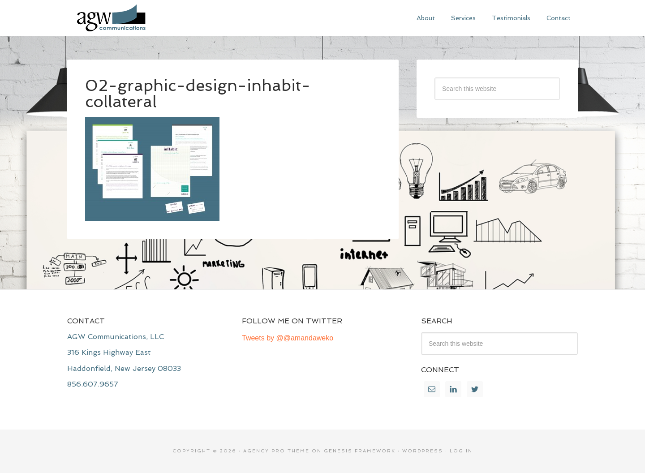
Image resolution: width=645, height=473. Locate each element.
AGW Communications (134, 17)
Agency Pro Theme (276, 450)
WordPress (422, 450)
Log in (461, 450)
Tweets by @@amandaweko (287, 338)
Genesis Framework (360, 450)
